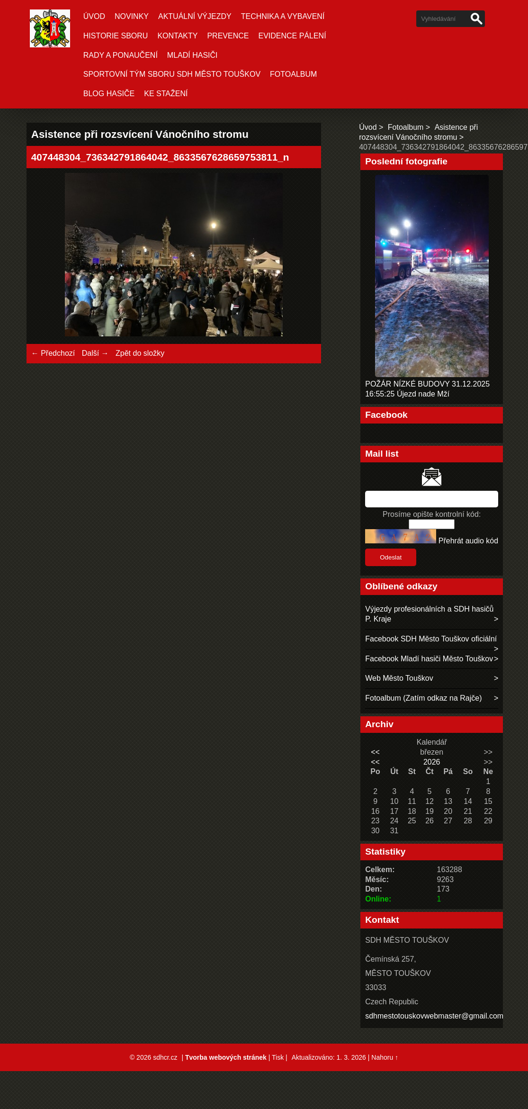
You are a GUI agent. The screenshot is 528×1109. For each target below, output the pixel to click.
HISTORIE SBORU (115, 36)
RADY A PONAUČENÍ (120, 55)
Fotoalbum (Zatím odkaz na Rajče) (423, 698)
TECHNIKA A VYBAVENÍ (283, 16)
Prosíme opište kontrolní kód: (432, 514)
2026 (431, 762)
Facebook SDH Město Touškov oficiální (431, 639)
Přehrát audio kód (468, 541)
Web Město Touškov (399, 678)
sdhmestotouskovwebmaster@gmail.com (434, 1016)
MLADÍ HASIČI (192, 55)
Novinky (132, 16)
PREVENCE (228, 36)
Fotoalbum (293, 74)
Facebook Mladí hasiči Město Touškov (429, 659)
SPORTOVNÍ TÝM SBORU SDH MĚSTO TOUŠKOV (171, 74)
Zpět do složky (140, 353)
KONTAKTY (177, 36)
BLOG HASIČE (108, 94)
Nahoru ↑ (384, 1057)
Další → (95, 353)
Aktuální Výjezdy (195, 16)
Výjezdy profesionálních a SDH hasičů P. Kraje (429, 614)
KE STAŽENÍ (166, 94)
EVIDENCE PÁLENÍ (292, 36)
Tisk (278, 1057)
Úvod (94, 16)
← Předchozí (53, 353)
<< (375, 752)
